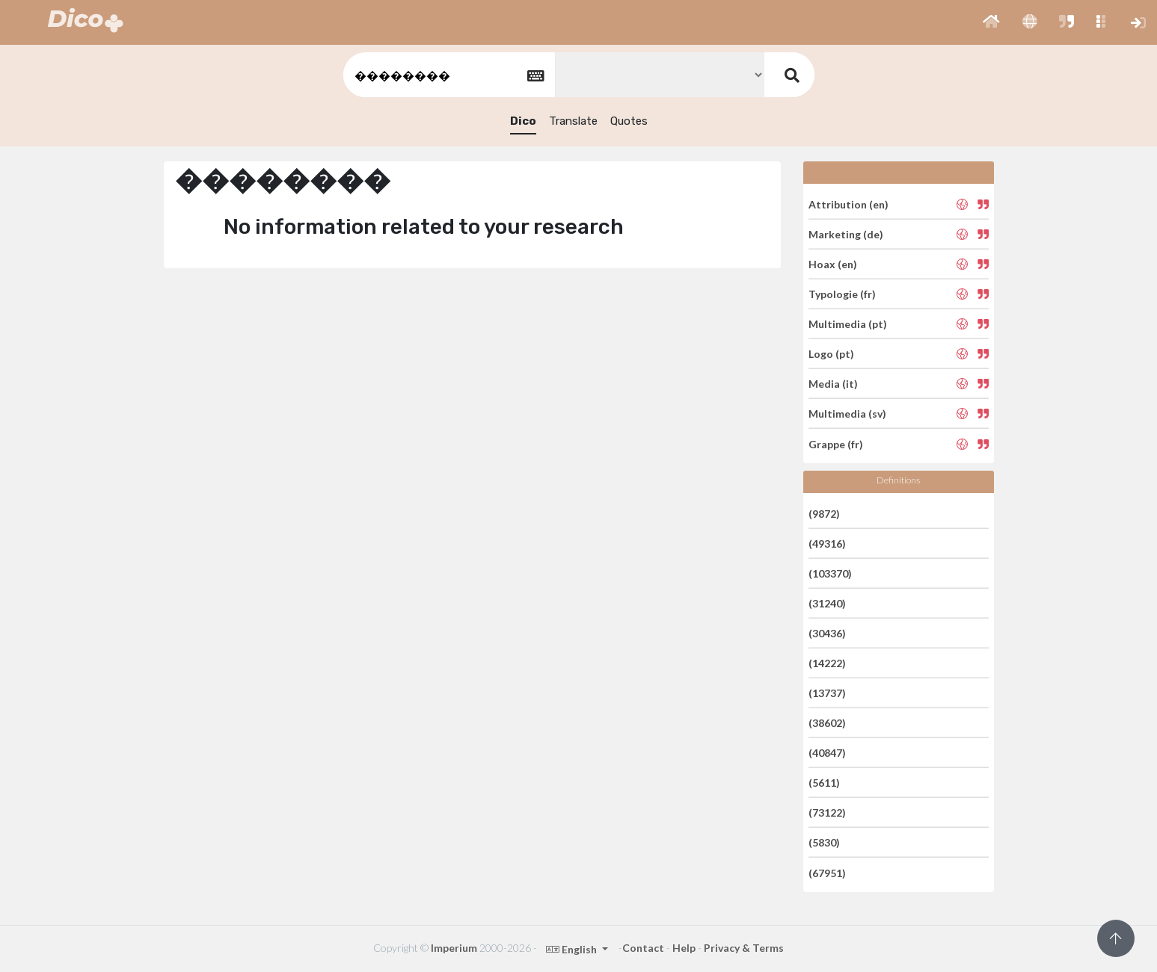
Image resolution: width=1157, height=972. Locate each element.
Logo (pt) (831, 353)
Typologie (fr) (842, 294)
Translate (573, 121)
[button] (991, 22)
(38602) (827, 722)
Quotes (629, 121)
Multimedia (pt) (847, 324)
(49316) (827, 543)
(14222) (827, 663)
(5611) (824, 782)
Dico (523, 121)
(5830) (824, 842)
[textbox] (448, 75)
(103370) (830, 573)
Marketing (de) (845, 234)
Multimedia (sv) (847, 413)
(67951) (827, 872)
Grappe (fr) (835, 443)
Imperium (454, 947)
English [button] (572, 949)
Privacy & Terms (744, 947)
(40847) (827, 752)
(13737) (827, 693)
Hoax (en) (832, 264)
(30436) (827, 633)
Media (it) (833, 383)
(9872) (824, 513)
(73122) (827, 812)
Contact (643, 947)
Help (684, 947)
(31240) (827, 603)
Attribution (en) (848, 203)
